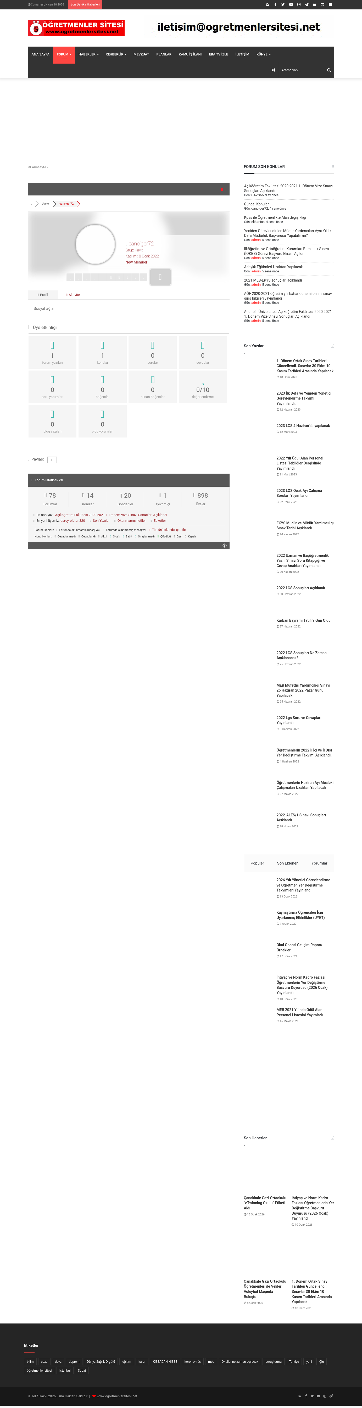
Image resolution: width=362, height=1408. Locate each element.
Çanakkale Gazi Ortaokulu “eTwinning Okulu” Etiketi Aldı (265, 1205)
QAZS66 (257, 195)
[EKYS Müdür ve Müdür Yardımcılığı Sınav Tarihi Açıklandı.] (258, 535)
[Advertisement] (181, 119)
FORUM (62, 54)
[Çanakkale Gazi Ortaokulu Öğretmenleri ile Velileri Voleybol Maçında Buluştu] (265, 1257)
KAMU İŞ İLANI (190, 54)
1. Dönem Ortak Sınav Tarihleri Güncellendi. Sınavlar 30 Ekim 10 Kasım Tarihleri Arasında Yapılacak (305, 366)
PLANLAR (164, 54)
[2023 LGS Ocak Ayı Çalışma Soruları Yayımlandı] (258, 502)
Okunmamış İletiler (132, 522)
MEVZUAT (141, 54)
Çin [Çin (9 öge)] (321, 1364)
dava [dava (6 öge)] (58, 1364)
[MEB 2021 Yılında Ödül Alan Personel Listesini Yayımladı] (258, 1024)
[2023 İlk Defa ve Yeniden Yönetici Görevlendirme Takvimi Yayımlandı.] (258, 405)
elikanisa (257, 222)
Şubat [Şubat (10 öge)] (82, 1373)
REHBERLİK (115, 54)
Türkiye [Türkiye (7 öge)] (294, 1364)
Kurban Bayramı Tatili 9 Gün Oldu (304, 620)
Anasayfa (37, 167)
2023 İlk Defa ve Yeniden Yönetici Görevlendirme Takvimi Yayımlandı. (304, 398)
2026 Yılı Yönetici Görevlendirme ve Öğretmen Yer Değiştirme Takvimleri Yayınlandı (303, 887)
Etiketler (160, 522)
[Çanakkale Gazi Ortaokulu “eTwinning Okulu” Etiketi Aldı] (265, 1174)
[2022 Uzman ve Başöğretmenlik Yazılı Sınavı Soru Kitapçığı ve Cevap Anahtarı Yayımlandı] (258, 567)
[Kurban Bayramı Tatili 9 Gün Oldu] (258, 632)
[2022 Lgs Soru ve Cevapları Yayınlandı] (258, 729)
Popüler (257, 863)
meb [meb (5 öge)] (211, 1364)
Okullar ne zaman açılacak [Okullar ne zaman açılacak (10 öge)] (240, 1364)
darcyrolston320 (72, 522)
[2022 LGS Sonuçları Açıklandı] (258, 600)
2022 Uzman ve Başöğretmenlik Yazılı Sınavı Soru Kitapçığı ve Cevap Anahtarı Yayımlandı (303, 560)
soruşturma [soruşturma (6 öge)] (273, 1364)
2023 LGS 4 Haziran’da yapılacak (303, 426)
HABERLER (87, 54)
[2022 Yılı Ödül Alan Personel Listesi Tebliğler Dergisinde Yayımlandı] (258, 470)
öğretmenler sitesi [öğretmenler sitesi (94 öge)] (39, 1373)
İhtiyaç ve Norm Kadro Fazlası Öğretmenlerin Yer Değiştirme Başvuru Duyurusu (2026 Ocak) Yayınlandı (313, 1210)
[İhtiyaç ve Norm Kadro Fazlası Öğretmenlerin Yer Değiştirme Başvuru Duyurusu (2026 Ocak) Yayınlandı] (258, 991)
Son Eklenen (288, 863)
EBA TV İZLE (218, 54)
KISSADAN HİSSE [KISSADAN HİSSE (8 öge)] (165, 1364)
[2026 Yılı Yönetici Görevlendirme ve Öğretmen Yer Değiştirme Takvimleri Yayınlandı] (258, 894)
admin (255, 240)
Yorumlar (319, 863)
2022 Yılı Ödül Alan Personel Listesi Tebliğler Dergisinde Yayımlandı (300, 463)
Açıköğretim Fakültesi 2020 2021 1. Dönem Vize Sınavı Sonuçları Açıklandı (111, 516)
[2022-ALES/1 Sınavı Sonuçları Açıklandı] (258, 827)
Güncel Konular (256, 204)
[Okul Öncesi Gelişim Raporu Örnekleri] (258, 959)
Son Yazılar (101, 522)
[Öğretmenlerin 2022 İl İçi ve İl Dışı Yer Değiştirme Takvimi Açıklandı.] (258, 762)
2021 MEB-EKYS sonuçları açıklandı (273, 280)
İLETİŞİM (242, 54)
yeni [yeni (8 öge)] (309, 1364)
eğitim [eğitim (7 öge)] (126, 1364)
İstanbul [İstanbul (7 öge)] (65, 1373)
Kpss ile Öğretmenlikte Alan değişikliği (275, 217)
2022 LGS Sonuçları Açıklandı (301, 588)
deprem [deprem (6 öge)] (74, 1364)
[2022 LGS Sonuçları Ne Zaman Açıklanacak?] (258, 664)
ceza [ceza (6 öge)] (44, 1364)
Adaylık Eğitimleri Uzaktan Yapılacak (273, 267)
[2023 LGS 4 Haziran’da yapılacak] (258, 437)
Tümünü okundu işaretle (167, 531)
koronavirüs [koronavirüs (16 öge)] (193, 1364)
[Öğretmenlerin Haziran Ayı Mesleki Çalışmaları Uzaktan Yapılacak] (258, 794)
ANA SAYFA (40, 54)
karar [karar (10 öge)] (142, 1364)
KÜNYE (262, 54)
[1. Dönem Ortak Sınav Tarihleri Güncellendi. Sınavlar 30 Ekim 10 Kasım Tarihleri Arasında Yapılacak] (258, 372)
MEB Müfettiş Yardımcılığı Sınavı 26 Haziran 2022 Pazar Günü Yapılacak (303, 690)
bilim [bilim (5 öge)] (30, 1364)
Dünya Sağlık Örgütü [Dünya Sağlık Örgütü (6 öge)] (101, 1364)
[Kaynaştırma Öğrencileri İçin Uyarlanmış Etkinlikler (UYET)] (258, 926)
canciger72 (259, 208)
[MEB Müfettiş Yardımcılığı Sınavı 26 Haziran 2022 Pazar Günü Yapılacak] (258, 697)
